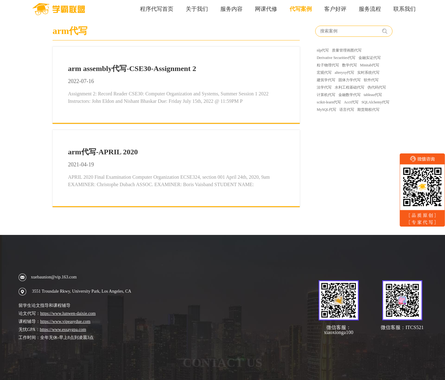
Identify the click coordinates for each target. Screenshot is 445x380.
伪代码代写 (376, 87)
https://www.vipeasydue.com (65, 321)
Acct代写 (351, 102)
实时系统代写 (368, 72)
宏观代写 (324, 72)
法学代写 (324, 87)
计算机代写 (326, 95)
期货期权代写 (368, 109)
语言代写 (346, 109)
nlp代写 (323, 50)
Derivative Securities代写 (336, 58)
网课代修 (266, 9)
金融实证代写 (369, 58)
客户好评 (335, 9)
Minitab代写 (369, 65)
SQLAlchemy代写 (376, 102)
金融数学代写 (349, 95)
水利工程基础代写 (349, 87)
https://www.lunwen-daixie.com (68, 313)
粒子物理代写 (328, 65)
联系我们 (404, 9)
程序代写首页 (156, 9)
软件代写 (371, 80)
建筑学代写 (326, 80)
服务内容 (231, 9)
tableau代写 (373, 95)
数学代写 (349, 65)
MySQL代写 (326, 109)
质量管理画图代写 (347, 50)
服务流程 (370, 9)
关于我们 (197, 9)
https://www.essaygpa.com (63, 329)
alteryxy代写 (344, 72)
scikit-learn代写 (329, 102)
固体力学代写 (349, 80)
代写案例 (301, 9)
